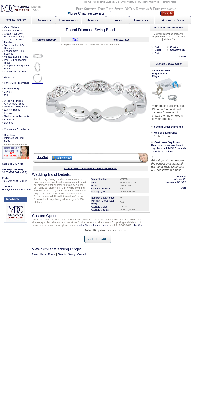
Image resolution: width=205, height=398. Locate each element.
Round (51, 254)
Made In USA (36, 8)
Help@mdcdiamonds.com (16, 189)
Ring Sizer (9, 135)
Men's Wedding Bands (16, 106)
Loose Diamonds (13, 30)
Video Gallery (11, 27)
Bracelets (9, 119)
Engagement (68, 20)
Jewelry (93, 20)
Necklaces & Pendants (16, 116)
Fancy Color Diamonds (16, 82)
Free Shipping (86, 9)
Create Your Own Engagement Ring (14, 35)
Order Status (128, 1)
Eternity (62, 254)
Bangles (8, 122)
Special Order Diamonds (168, 126)
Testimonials (169, 1)
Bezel (35, 254)
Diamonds (43, 20)
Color (158, 50)
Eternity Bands (12, 109)
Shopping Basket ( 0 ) (106, 1)
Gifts (117, 20)
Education (142, 20)
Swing (71, 254)
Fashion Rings (12, 88)
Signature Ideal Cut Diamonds (14, 46)
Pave (43, 254)
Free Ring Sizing (111, 9)
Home (87, 1)
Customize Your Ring (15, 71)
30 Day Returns (137, 9)
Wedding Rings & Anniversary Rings (14, 102)
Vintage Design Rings (16, 56)
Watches (9, 77)
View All (81, 254)
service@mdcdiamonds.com (92, 225)
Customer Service (148, 1)
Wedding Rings (172, 20)
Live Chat (76, 13)
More (183, 56)
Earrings (8, 113)
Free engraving (164, 9)
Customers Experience (16, 129)
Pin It (75, 39)
